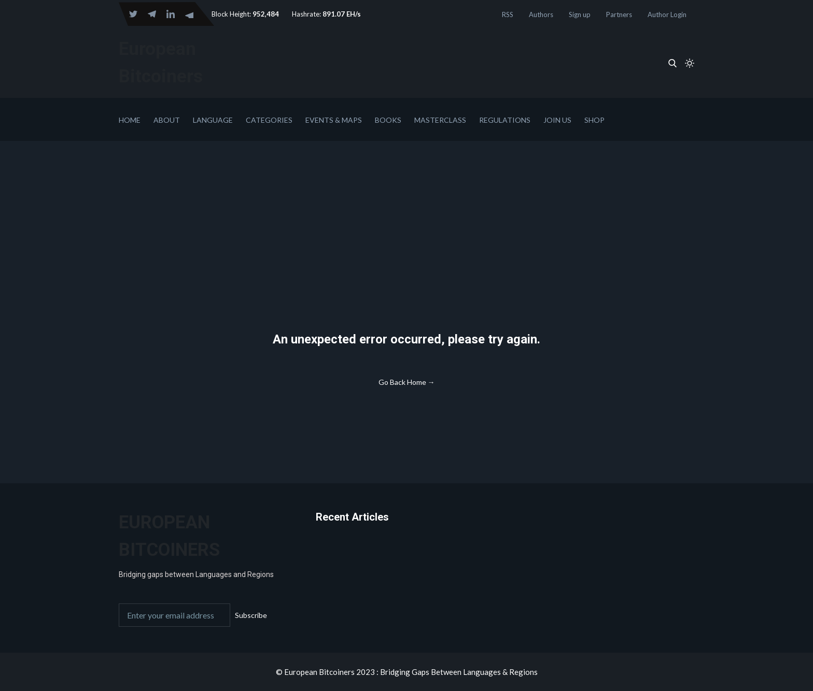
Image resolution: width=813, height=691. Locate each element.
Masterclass (440, 120)
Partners (619, 14)
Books (388, 120)
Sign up (580, 14)
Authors (541, 14)
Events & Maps (333, 120)
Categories (269, 120)
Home (130, 120)
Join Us (557, 120)
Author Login (667, 14)
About (166, 120)
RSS (507, 14)
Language (213, 120)
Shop (594, 120)
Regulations (504, 120)
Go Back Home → (407, 382)
